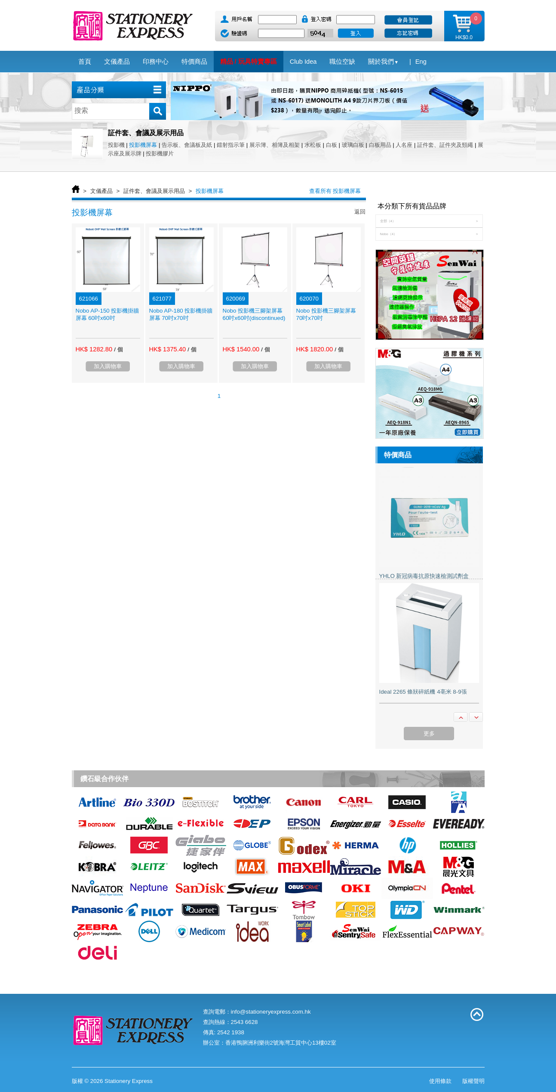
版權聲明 (473, 1081)
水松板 (312, 145)
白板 (331, 145)
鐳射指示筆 (231, 145)
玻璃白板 (353, 145)
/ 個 (118, 349)
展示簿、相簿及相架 (274, 145)
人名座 (404, 145)
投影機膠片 (160, 153)
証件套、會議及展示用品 (154, 191)
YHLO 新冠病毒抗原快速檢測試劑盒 (424, 576)
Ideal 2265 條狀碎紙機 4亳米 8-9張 (423, 692)
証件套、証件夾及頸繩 (445, 145)
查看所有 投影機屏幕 (335, 191)
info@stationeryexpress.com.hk (271, 1011)
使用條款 (440, 1081)
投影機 (116, 145)
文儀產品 (101, 191)
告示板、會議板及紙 (187, 145)
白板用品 (380, 145)
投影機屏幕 (143, 145)
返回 (360, 211)
